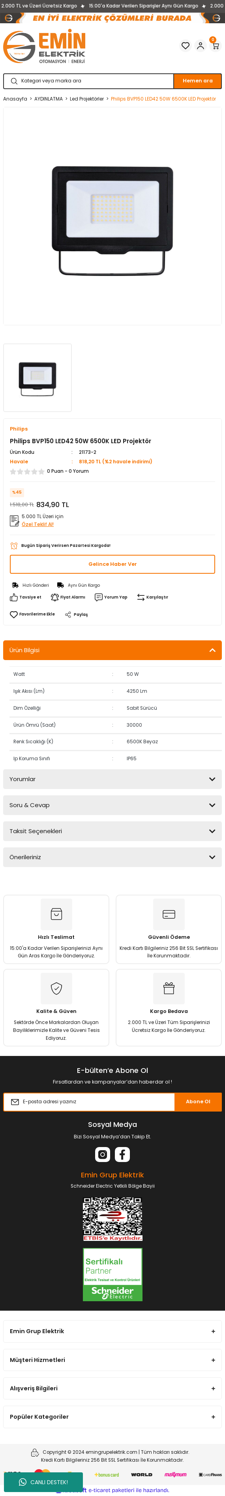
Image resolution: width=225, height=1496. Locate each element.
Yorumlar (22, 779)
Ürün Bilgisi (24, 650)
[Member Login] (200, 45)
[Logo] (44, 46)
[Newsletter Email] (112, 1102)
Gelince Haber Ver (112, 564)
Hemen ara (198, 80)
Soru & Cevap (29, 805)
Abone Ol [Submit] (198, 1101)
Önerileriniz (25, 857)
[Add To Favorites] (32, 614)
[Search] (112, 81)
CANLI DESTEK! (43, 1482)
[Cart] (215, 45)
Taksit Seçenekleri (35, 831)
